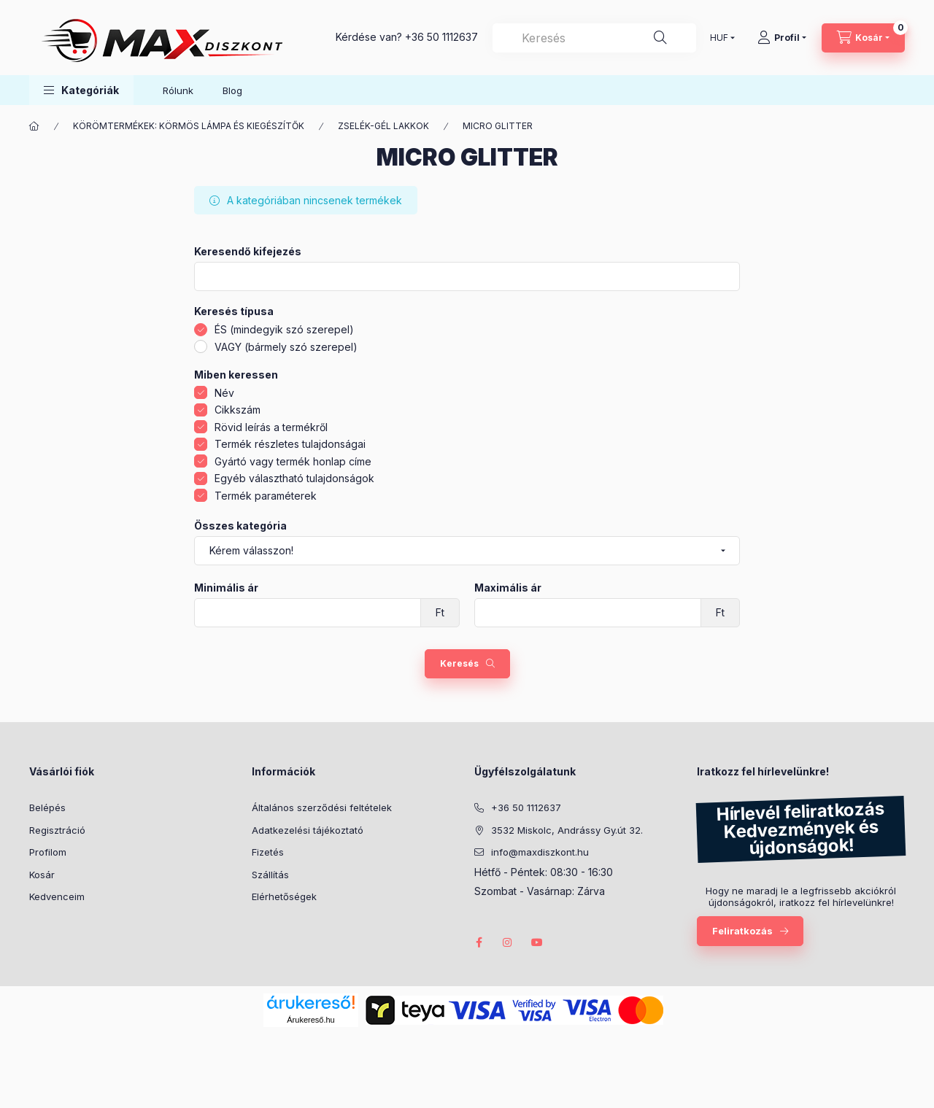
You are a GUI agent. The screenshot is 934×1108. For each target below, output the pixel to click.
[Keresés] (660, 38)
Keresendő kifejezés (247, 251)
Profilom (47, 852)
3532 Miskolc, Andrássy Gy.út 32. (567, 830)
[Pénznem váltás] (719, 38)
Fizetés (268, 852)
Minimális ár (226, 588)
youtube (537, 942)
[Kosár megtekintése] (863, 38)
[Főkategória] (34, 126)
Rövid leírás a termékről (271, 427)
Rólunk (178, 90)
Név (224, 393)
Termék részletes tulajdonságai (290, 444)
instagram (507, 942)
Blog (232, 90)
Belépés (47, 807)
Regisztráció (57, 830)
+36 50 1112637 (441, 37)
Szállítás (270, 874)
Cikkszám (237, 409)
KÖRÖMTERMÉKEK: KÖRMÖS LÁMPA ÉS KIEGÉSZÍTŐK (188, 125)
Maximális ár (507, 588)
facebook (478, 942)
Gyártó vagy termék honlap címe (293, 461)
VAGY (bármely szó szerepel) (286, 347)
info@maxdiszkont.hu (540, 852)
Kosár (42, 874)
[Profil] (782, 38)
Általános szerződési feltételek (322, 807)
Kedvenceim (57, 896)
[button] (81, 90)
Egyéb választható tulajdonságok (294, 478)
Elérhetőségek (284, 896)
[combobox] (594, 38)
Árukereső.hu (310, 1019)
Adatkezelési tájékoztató (307, 830)
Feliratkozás (742, 931)
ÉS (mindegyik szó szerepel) (284, 329)
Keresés (459, 663)
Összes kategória (240, 526)
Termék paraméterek (266, 495)
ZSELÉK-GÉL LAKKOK (383, 125)
